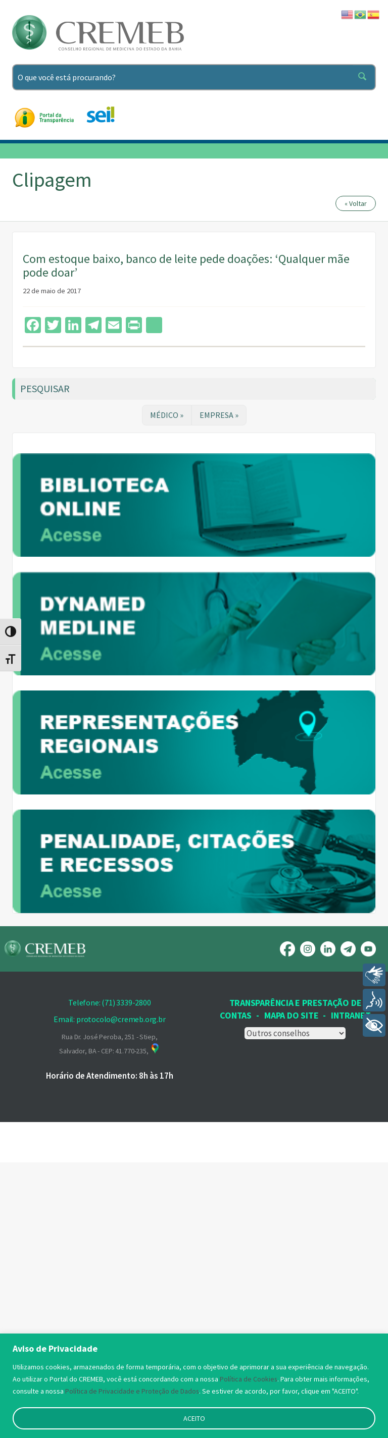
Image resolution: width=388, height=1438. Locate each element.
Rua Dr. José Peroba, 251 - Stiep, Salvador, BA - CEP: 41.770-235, (109, 1318)
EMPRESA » (219, 415)
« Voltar (356, 203)
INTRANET (350, 1290)
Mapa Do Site (291, 1290)
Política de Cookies (249, 1378)
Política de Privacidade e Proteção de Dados (132, 1391)
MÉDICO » (166, 415)
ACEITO (194, 1418)
